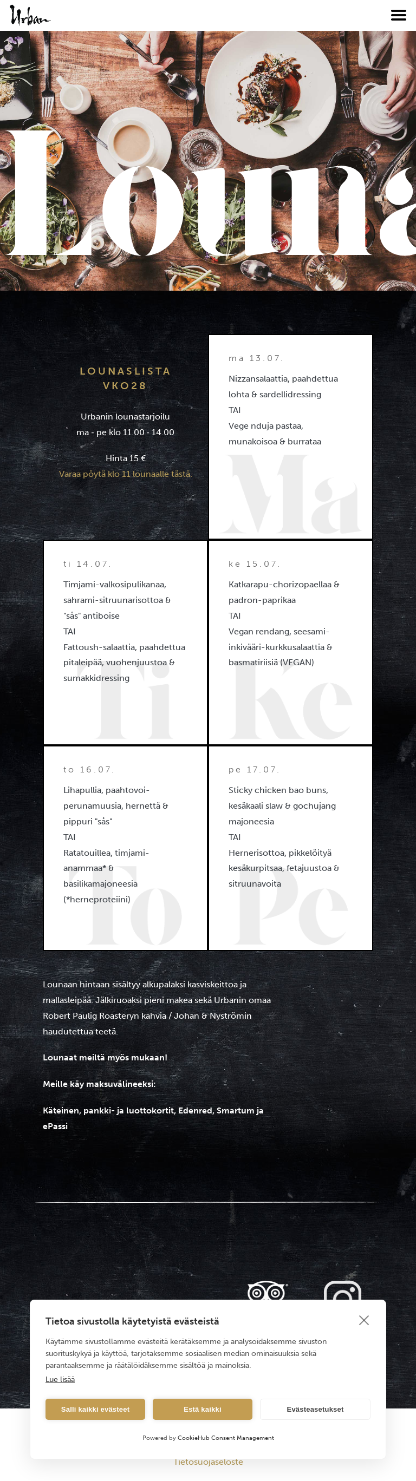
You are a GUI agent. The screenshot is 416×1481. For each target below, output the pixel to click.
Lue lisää (60, 1379)
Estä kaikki (202, 1409)
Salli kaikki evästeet (95, 1409)
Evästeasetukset (315, 1409)
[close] (364, 1319)
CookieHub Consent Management (226, 1437)
